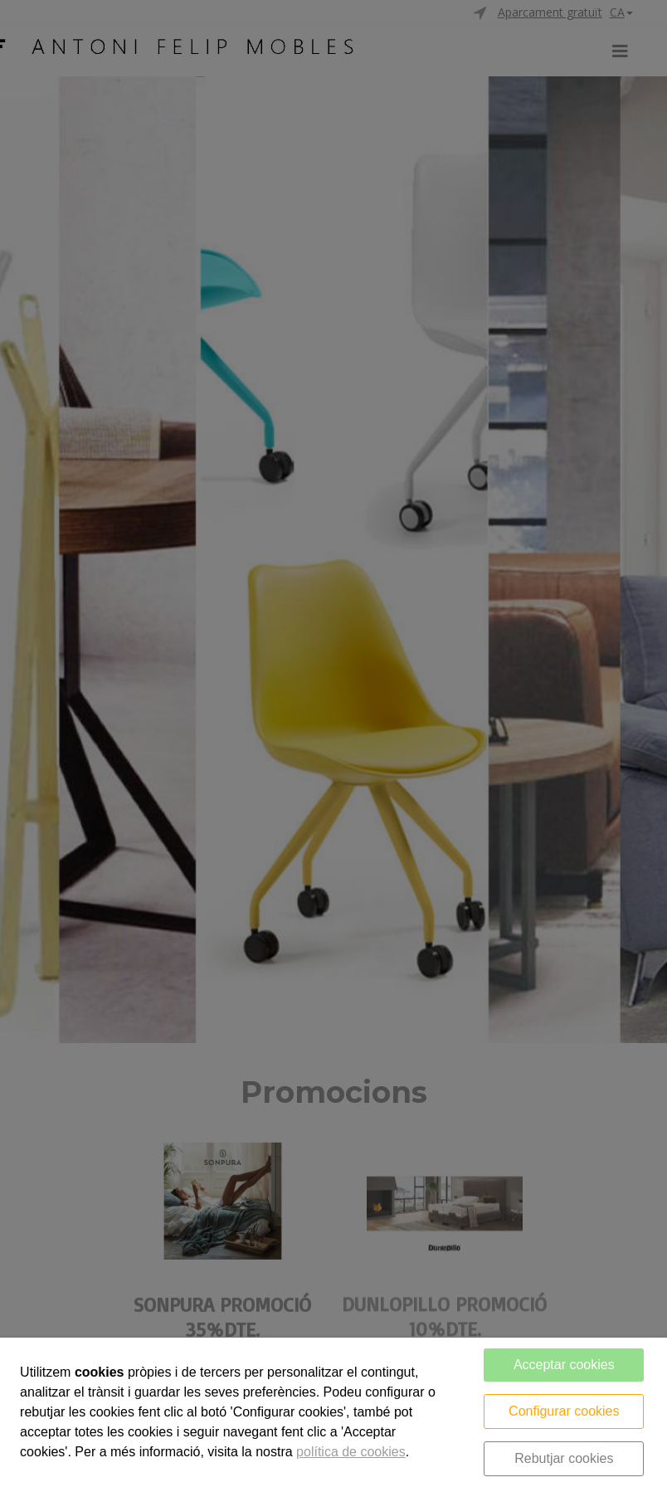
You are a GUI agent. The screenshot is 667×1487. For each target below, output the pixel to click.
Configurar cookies (564, 1411)
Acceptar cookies (564, 1365)
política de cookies (351, 1452)
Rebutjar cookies (563, 1458)
